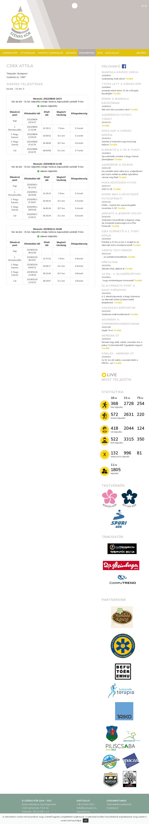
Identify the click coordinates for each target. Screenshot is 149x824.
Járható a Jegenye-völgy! (121, 213)
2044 (129, 428)
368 (114, 403)
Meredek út (110, 335)
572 (114, 414)
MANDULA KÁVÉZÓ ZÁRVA (120, 72)
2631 (129, 414)
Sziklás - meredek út (118, 353)
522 (114, 439)
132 (114, 452)
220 (140, 414)
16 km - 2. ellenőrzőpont (121, 273)
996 (127, 452)
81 (139, 452)
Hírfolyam (110, 262)
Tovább (129, 78)
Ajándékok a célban (117, 164)
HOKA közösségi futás (119, 182)
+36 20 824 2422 (85, 804)
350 (140, 439)
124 (140, 428)
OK (85, 820)
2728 (129, 403)
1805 (116, 469)
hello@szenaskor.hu (87, 808)
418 (114, 428)
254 (140, 403)
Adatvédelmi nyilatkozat (119, 804)
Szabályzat (112, 808)
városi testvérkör (117, 250)
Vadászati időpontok (119, 307)
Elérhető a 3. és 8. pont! (121, 149)
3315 (129, 439)
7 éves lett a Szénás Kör (121, 84)
